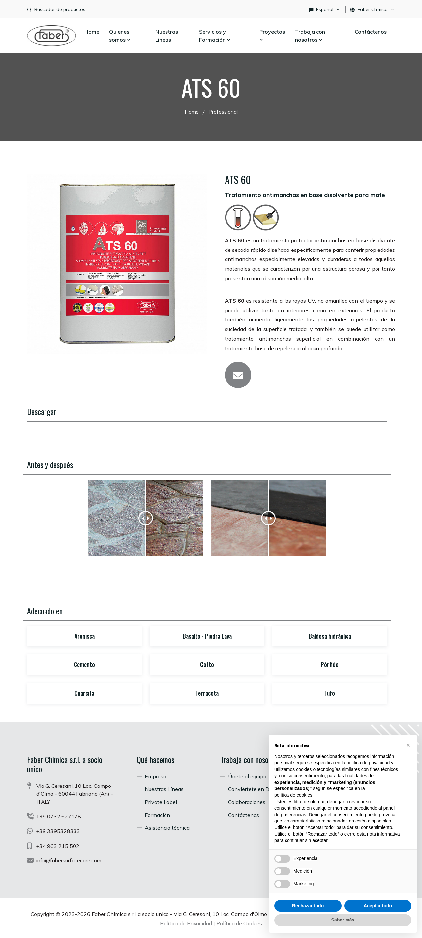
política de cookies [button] (293, 795)
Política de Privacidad (186, 922)
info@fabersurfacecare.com (69, 859)
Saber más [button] (343, 919)
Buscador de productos (59, 9)
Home (91, 31)
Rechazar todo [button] (308, 905)
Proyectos (272, 35)
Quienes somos (120, 35)
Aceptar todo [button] (378, 905)
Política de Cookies (239, 922)
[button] (408, 745)
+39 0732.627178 (58, 815)
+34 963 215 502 (58, 844)
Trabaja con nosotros (310, 35)
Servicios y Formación (215, 35)
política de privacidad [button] (368, 762)
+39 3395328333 (58, 830)
